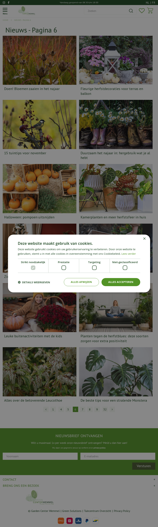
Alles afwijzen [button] (81, 282)
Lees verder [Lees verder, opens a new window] (128, 253)
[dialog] (79, 263)
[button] (34, 282)
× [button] (144, 238)
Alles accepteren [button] (120, 282)
